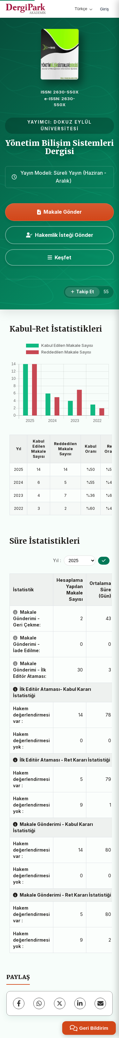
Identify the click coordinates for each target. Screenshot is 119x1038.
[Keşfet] (59, 257)
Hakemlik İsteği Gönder (59, 235)
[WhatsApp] (39, 1003)
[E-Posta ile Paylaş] (100, 1003)
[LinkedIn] (80, 1003)
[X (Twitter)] (59, 1003)
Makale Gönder (59, 212)
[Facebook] (18, 1003)
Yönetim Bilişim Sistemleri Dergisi (59, 147)
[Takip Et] (82, 292)
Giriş (104, 8)
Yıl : (57, 560)
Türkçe (83, 8)
